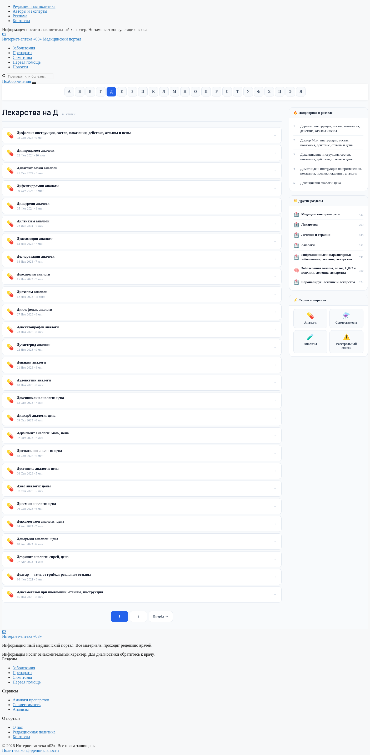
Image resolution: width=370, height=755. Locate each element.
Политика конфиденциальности (30, 750)
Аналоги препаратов (31, 700)
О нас (18, 727)
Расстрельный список (346, 342)
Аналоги (310, 318)
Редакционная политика (34, 6)
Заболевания (24, 48)
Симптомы (22, 57)
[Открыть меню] (34, 83)
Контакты (21, 20)
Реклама (20, 16)
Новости (20, 67)
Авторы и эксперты (30, 11)
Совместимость (346, 318)
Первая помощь (27, 62)
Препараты (22, 52)
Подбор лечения (16, 81)
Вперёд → (160, 616)
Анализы (310, 340)
